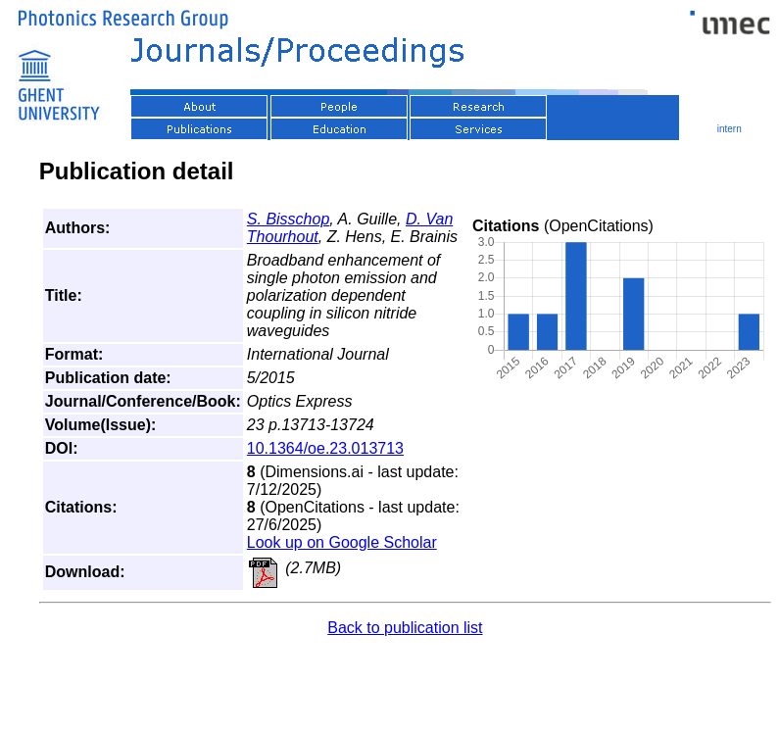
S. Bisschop (288, 219)
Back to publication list (404, 627)
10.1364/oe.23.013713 (325, 448)
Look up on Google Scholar (342, 542)
